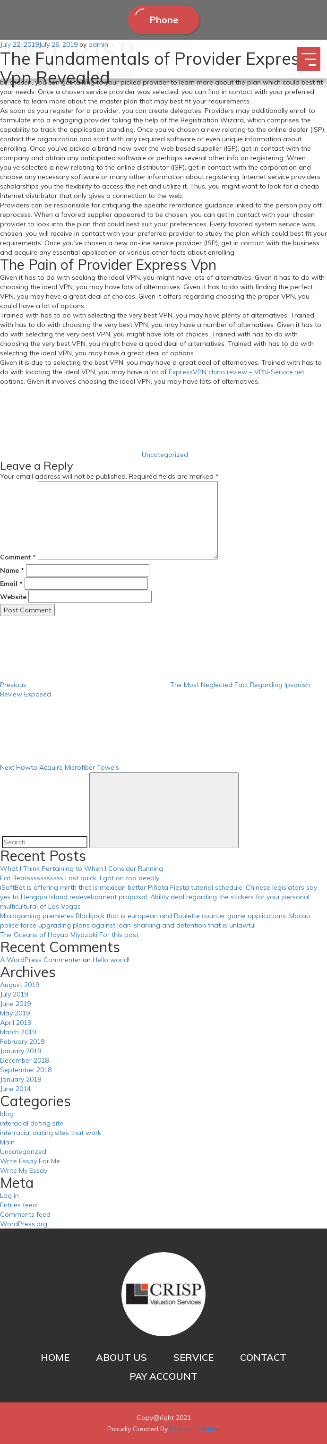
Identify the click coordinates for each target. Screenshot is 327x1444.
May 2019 (15, 1013)
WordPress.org (23, 1224)
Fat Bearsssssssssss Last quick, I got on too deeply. (80, 878)
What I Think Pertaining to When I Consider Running (81, 868)
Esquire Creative (195, 1429)
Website (13, 597)
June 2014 (15, 1088)
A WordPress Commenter (40, 959)
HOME (55, 1357)
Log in (9, 1195)
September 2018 (26, 1070)
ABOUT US (121, 1357)
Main (7, 1142)
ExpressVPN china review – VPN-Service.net (236, 372)
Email (11, 583)
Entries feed (18, 1205)
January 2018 (20, 1079)
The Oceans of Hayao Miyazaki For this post (69, 934)
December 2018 (24, 1060)
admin (98, 44)
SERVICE (193, 1357)
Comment (18, 557)
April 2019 (15, 1022)
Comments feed (25, 1214)
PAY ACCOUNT (163, 1376)
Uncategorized (165, 454)
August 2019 (19, 984)
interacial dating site (31, 1123)
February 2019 (22, 1041)
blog (7, 1113)
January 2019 (20, 1051)
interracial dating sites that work (50, 1132)
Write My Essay (23, 1170)
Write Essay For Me (30, 1161)
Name (12, 570)
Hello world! (111, 959)
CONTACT (263, 1357)
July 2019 (14, 994)
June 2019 (15, 1003)
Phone (163, 20)
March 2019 (18, 1032)
